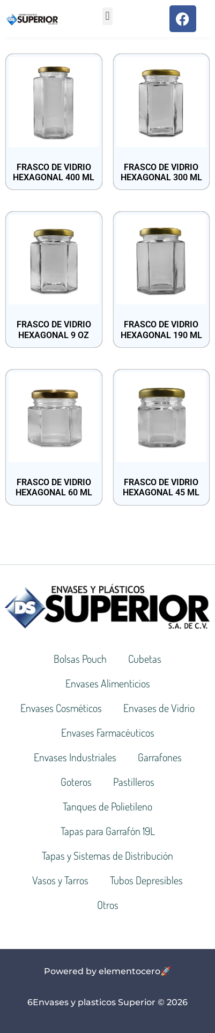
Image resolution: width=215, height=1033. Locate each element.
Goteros (76, 782)
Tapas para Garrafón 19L (108, 831)
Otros (107, 905)
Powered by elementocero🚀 (107, 971)
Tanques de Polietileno (107, 806)
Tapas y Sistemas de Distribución (107, 855)
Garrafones (160, 757)
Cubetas (144, 658)
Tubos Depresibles (146, 880)
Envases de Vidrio (159, 708)
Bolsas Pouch (80, 658)
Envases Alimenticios (107, 683)
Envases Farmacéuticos (107, 732)
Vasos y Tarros (60, 880)
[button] (107, 16)
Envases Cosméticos (61, 708)
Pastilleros (133, 782)
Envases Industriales (75, 757)
